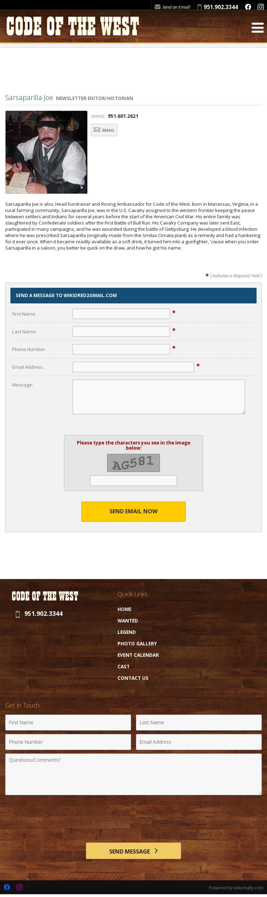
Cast (124, 666)
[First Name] (68, 723)
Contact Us (133, 678)
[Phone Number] (68, 742)
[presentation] (133, 815)
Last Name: (24, 331)
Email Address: (28, 367)
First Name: (24, 314)
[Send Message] (133, 851)
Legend (127, 632)
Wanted (128, 620)
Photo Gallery (137, 643)
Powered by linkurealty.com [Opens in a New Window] (236, 890)
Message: (22, 385)
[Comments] (133, 774)
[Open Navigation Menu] (258, 32)
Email (108, 130)
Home (124, 609)
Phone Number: (29, 349)
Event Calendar (138, 655)
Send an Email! (172, 7)
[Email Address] (199, 742)
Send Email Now (133, 511)
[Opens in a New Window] (248, 7)
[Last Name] (199, 723)
